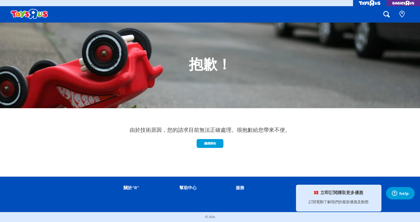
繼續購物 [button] (210, 143)
